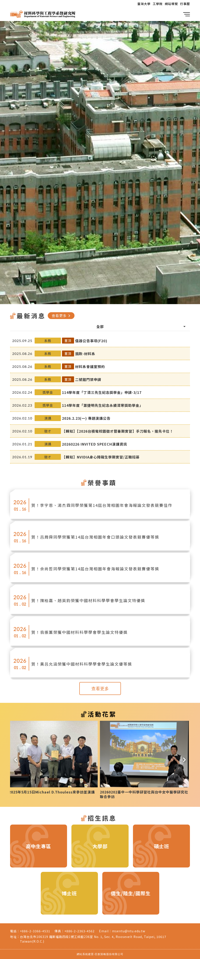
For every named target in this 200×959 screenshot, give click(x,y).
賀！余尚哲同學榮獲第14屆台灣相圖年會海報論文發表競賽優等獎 (95, 568)
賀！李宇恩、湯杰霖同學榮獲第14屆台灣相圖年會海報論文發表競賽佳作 (101, 505)
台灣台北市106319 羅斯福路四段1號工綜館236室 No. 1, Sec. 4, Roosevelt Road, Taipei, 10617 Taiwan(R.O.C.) (93, 938)
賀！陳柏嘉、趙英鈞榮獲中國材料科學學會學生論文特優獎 (88, 600)
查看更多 (62, 315)
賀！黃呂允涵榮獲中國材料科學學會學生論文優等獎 (81, 664)
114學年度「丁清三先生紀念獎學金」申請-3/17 (102, 392)
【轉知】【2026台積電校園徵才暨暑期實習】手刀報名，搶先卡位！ (117, 431)
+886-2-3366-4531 (35, 931)
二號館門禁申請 (88, 379)
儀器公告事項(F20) (91, 340)
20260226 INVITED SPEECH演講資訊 (94, 444)
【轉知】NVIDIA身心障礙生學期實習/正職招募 (101, 457)
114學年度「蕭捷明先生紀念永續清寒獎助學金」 (102, 405)
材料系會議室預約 (90, 366)
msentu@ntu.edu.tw (128, 931)
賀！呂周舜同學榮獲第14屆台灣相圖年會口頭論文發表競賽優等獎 (95, 537)
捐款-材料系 (85, 353)
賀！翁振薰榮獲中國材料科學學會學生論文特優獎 (79, 632)
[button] (15, 758)
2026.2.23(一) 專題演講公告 (86, 418)
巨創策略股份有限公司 (109, 954)
